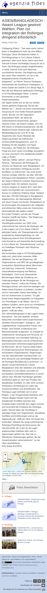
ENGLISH (26, 573)
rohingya (33, 42)
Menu (5, 12)
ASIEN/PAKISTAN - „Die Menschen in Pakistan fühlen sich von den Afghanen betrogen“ (30, 530)
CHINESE (13, 576)
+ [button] (5, 455)
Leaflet (5, 471)
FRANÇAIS (40, 573)
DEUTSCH (6, 576)
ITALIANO (18, 573)
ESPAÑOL (33, 573)
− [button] (5, 459)
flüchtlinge (41, 42)
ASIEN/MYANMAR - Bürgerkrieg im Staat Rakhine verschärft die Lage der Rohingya (31, 502)
